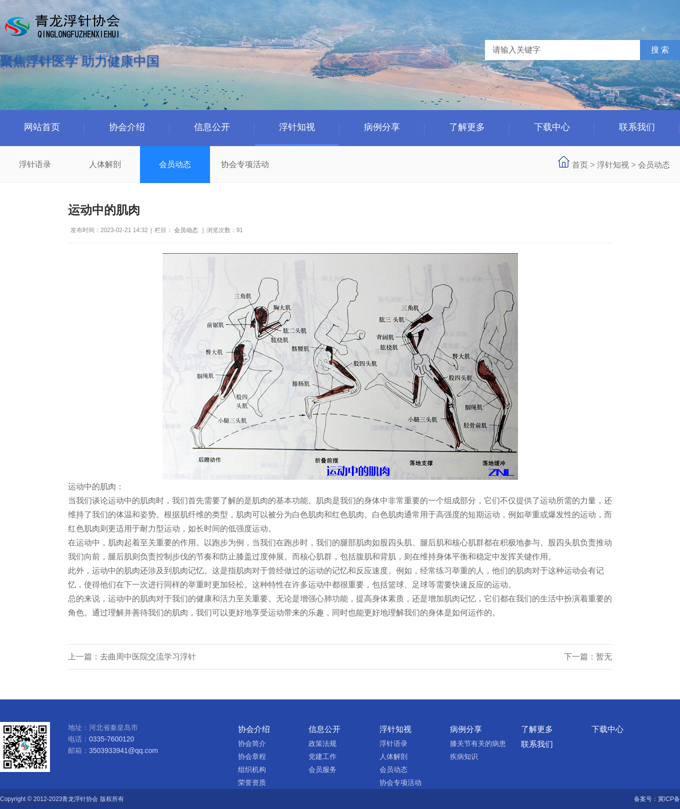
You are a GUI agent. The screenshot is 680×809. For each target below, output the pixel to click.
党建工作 (322, 756)
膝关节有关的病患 (478, 743)
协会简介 (252, 743)
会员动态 (175, 164)
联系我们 (637, 127)
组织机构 (252, 769)
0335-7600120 (111, 739)
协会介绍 (127, 127)
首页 (580, 165)
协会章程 (252, 756)
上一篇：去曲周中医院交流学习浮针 (132, 656)
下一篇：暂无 (588, 656)
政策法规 (322, 743)
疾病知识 (464, 756)
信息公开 (212, 127)
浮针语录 (35, 164)
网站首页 (42, 127)
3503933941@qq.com (123, 750)
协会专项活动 (245, 164)
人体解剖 (105, 164)
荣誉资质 (252, 782)
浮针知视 (297, 127)
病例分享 (382, 127)
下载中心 (552, 127)
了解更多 (467, 127)
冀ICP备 (669, 798)
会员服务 (322, 769)
